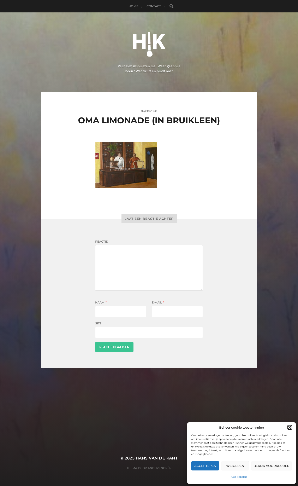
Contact (154, 6)
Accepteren (205, 466)
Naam (101, 302)
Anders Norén (160, 468)
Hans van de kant (157, 458)
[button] (290, 427)
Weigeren (235, 466)
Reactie (101, 241)
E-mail (158, 302)
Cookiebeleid (239, 476)
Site (98, 323)
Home (133, 6)
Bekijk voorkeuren (272, 466)
